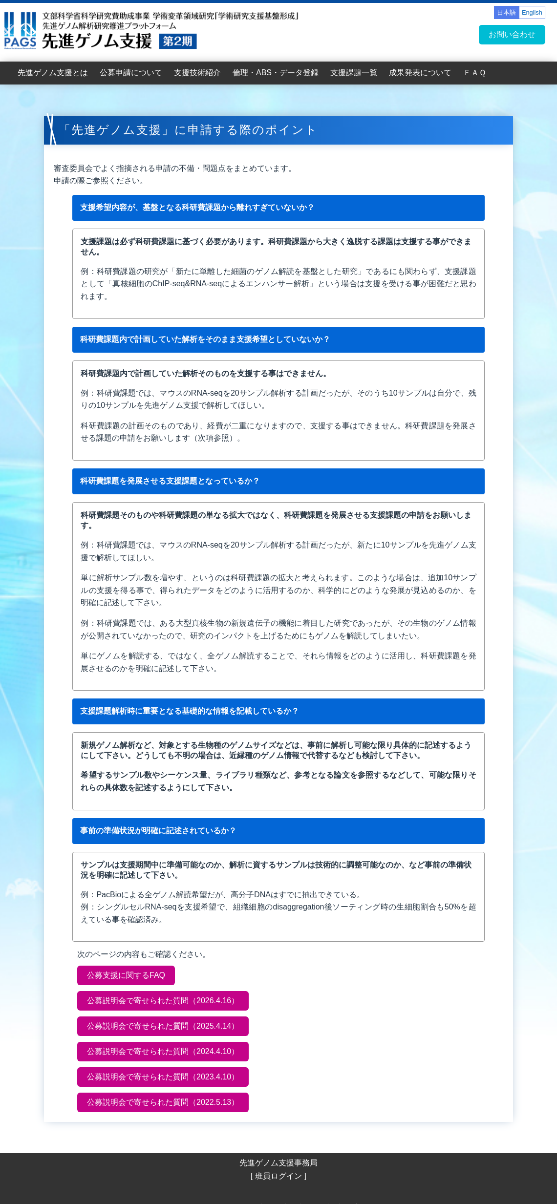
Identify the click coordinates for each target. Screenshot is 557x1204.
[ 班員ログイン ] (278, 1176)
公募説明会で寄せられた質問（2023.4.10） (163, 1077)
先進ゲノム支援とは (53, 72)
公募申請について (131, 72)
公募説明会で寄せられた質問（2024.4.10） (163, 1051)
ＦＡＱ (474, 72)
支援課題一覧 (353, 72)
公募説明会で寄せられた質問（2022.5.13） (163, 1102)
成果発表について (420, 72)
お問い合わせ (512, 34)
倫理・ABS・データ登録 (276, 72)
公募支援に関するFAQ (126, 975)
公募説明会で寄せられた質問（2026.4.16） (163, 1000)
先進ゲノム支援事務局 (278, 1163)
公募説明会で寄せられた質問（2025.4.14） (163, 1026)
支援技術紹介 (197, 72)
